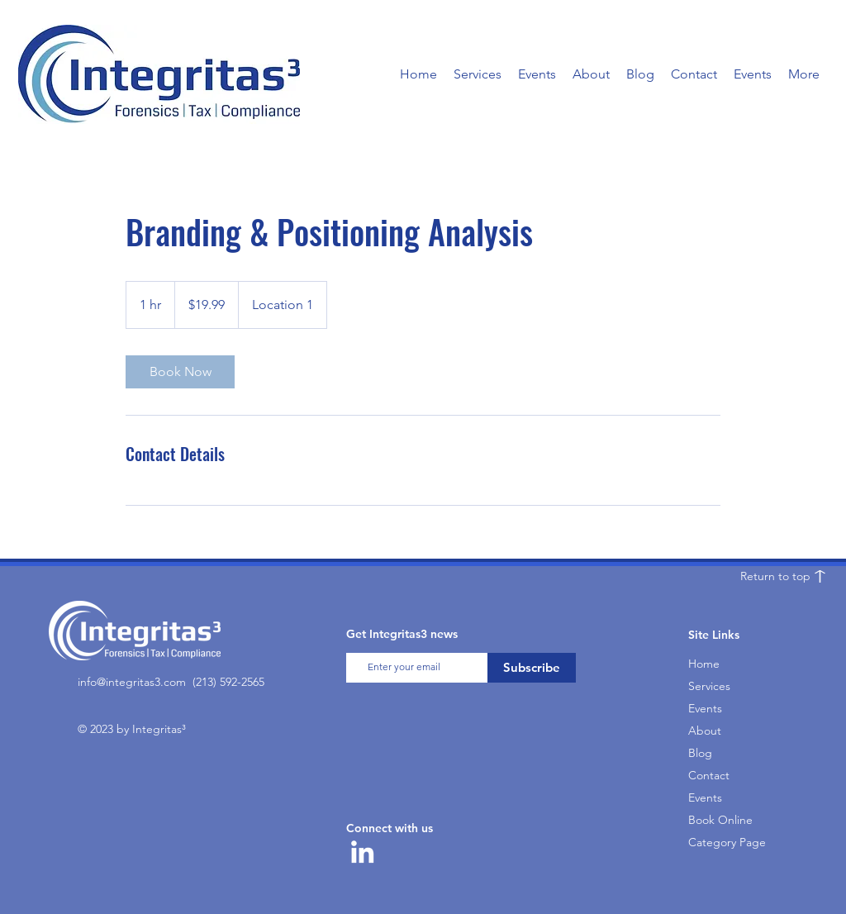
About (704, 730)
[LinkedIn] (362, 851)
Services (709, 685)
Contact (709, 775)
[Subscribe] (531, 668)
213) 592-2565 (230, 681)
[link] (180, 371)
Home (704, 663)
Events (705, 708)
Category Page (725, 842)
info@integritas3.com (132, 681)
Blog (700, 752)
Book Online (720, 819)
